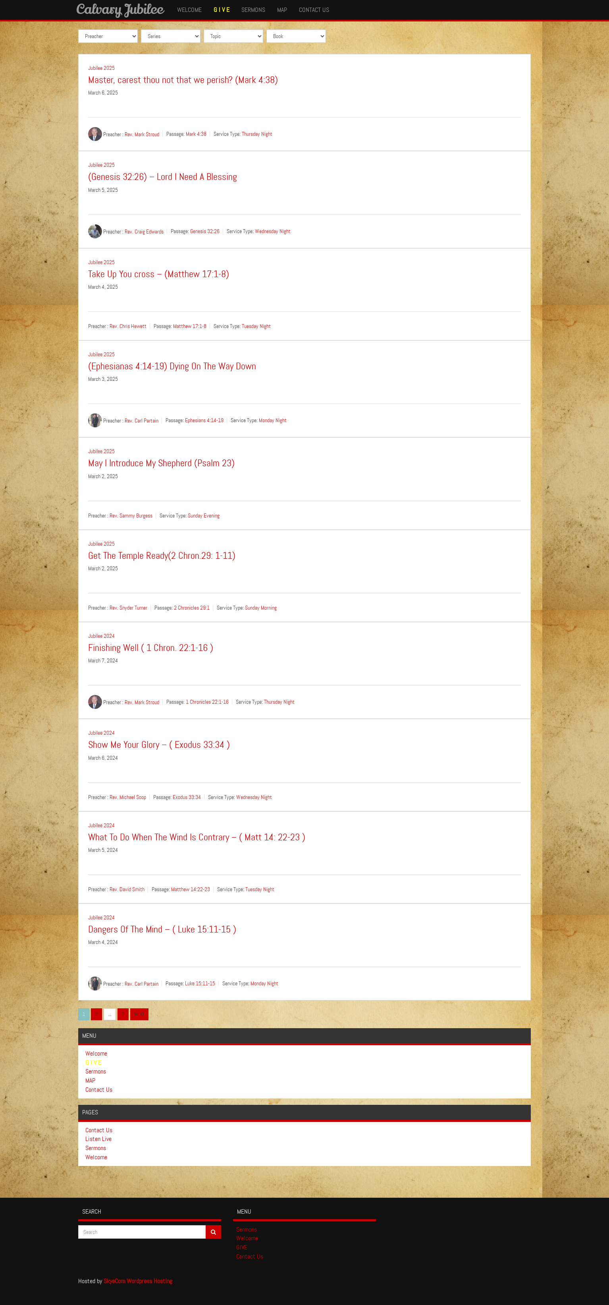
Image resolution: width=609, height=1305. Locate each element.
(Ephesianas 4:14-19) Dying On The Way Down (172, 366)
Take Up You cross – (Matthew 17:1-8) (158, 274)
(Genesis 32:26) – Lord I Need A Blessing (162, 177)
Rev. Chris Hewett (128, 326)
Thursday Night (257, 134)
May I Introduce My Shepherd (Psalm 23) (161, 463)
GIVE (241, 1247)
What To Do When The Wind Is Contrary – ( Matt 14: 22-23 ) (196, 837)
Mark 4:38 (196, 134)
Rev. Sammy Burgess (131, 515)
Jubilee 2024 (101, 635)
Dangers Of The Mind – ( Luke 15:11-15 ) (162, 929)
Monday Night (273, 420)
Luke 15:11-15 (200, 983)
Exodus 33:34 (187, 797)
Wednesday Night (273, 231)
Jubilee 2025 (101, 67)
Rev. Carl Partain (141, 420)
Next (139, 1014)
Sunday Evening (204, 515)
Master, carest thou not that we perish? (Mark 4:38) (183, 80)
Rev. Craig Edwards (144, 231)
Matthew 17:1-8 (189, 326)
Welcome (189, 10)
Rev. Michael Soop (128, 797)
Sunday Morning (261, 607)
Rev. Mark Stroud (142, 134)
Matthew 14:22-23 (190, 889)
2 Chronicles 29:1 (192, 607)
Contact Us (314, 10)
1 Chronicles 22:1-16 (207, 702)
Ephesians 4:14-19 (204, 420)
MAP (282, 10)
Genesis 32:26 (205, 231)
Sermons (253, 10)
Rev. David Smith (127, 889)
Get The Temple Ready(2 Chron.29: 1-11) (161, 556)
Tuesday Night (256, 326)
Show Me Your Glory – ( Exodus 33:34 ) (159, 745)
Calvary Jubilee (119, 8)
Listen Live (98, 1139)
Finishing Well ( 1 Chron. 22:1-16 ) (150, 648)
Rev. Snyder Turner (128, 607)
